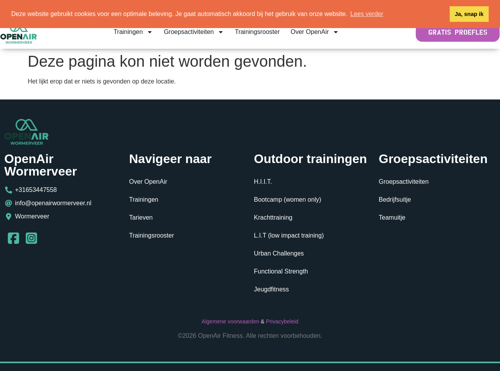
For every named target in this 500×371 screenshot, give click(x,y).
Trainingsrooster (257, 31)
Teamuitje (392, 217)
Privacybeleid (282, 321)
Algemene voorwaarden (230, 321)
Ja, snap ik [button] (469, 14)
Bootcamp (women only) (287, 199)
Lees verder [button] (366, 14)
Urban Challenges (279, 253)
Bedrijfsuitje (395, 199)
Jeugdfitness (271, 289)
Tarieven (140, 217)
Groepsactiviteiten (194, 32)
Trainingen (133, 32)
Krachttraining (273, 217)
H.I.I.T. (263, 181)
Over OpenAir (315, 32)
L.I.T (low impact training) (289, 235)
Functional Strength (281, 271)
